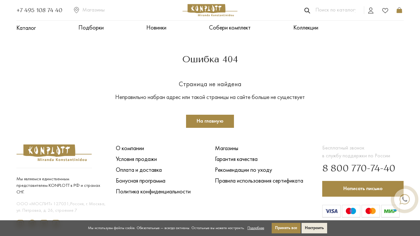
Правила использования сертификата (259, 181)
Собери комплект (230, 28)
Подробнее (255, 228)
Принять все (286, 228)
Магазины (89, 10)
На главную (210, 121)
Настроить (314, 228)
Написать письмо (363, 188)
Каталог (26, 28)
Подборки (91, 28)
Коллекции (305, 28)
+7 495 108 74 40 (39, 10)
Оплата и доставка (139, 170)
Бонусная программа (140, 181)
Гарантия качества (236, 159)
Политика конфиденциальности (153, 192)
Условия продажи (136, 159)
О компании (130, 148)
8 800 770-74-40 (358, 169)
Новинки (156, 28)
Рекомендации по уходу (243, 170)
